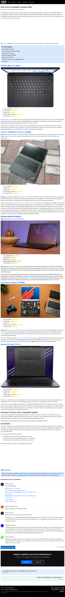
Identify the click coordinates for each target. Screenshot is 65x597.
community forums (54, 475)
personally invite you (22, 475)
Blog (21, 9)
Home (9, 2)
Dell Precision (8, 497)
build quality (45, 339)
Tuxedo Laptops (9, 499)
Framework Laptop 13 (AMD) (9, 55)
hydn (6, 484)
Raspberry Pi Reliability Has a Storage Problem (50, 578)
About (52, 587)
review (15, 203)
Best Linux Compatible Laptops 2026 (16, 7)
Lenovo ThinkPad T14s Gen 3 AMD (28, 203)
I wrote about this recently (52, 268)
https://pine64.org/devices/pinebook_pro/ (15, 490)
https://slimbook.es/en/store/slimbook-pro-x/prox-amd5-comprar (20, 495)
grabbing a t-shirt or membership (48, 473)
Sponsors (25, 2)
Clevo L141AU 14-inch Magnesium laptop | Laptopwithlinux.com (20, 492)
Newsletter (57, 587)
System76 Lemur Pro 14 (8, 57)
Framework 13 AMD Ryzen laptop (16, 330)
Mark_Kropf (8, 506)
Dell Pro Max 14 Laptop (7, 49)
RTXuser (7, 525)
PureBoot (18, 278)
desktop (8, 470)
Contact (62, 587)
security (30, 279)
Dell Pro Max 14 (7, 119)
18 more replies (60, 547)
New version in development (16, 219)
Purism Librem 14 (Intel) (8, 53)
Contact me (26, 562)
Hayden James (14, 9)
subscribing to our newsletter (26, 473)
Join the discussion (8, 547)
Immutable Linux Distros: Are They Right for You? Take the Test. (19, 571)
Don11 (7, 537)
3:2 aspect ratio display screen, (25, 338)
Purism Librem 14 (12, 266)
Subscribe (38, 562)
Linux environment (54, 279)
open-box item (24, 196)
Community (31, 2)
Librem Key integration (28, 278)
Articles (13, 2)
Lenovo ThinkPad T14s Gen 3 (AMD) (11, 51)
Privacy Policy (55, 589)
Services (19, 2)
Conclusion (4, 61)
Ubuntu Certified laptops (11, 501)
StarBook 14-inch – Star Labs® (12, 488)
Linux (23, 9)
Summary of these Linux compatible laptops (12, 59)
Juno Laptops (8, 493)
